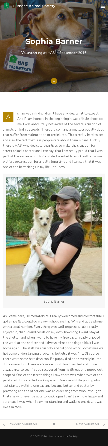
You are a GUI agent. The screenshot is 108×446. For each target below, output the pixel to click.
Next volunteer (87, 424)
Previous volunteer (23, 424)
